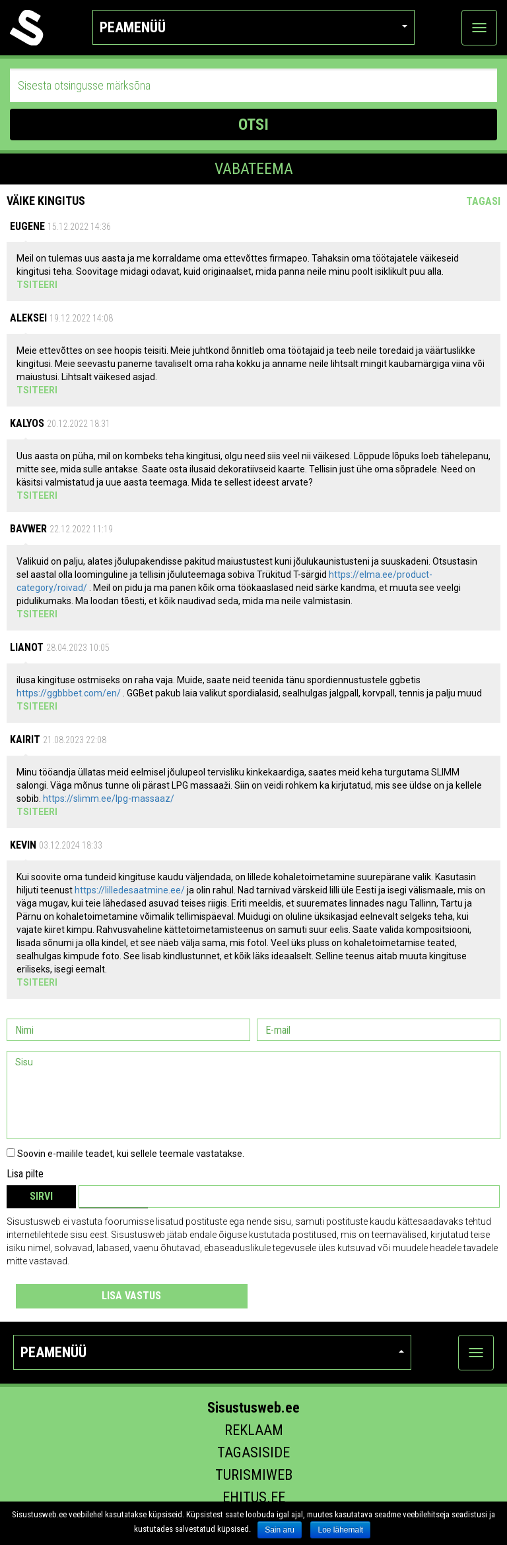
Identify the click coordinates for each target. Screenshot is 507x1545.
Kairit (25, 739)
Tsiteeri (37, 284)
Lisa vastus (131, 1295)
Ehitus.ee (253, 1497)
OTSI (253, 124)
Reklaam (253, 1430)
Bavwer (28, 528)
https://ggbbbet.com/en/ (69, 693)
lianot (27, 647)
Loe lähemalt (340, 1529)
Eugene (27, 226)
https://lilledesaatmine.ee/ (130, 890)
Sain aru (279, 1529)
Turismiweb (253, 1475)
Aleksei (28, 318)
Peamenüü (254, 27)
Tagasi (483, 201)
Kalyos (27, 423)
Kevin (23, 845)
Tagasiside (253, 1452)
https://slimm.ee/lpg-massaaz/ (108, 798)
